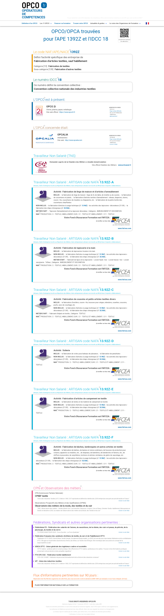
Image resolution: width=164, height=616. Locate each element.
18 (60, 80)
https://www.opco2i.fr (67, 112)
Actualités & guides (97, 23)
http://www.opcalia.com (73, 140)
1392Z (74, 52)
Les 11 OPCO (44, 23)
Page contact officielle (115, 111)
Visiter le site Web (123, 501)
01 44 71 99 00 (113, 144)
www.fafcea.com (120, 222)
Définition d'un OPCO (29, 23)
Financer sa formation (62, 23)
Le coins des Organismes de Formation (124, 23)
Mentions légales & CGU (69, 604)
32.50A (66, 208)
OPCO (30, 5)
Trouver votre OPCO (80, 23)
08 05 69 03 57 (113, 116)
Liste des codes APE (96, 604)
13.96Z (84, 206)
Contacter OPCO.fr (83, 604)
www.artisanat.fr (124, 165)
